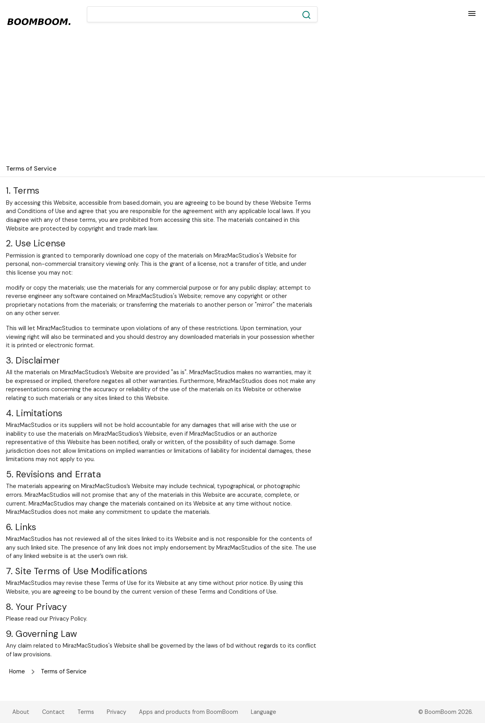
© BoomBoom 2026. (445, 711)
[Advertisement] (242, 100)
